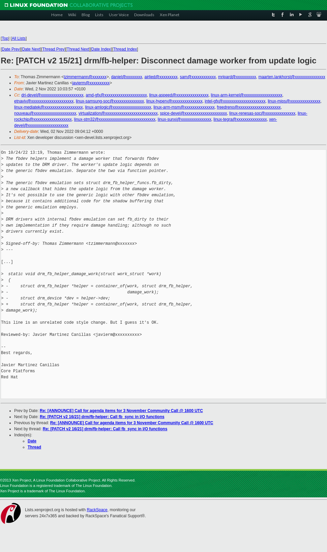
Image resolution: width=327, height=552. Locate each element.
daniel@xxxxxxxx (126, 77)
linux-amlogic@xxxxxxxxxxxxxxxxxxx (118, 107)
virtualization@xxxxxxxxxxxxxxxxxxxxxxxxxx (118, 113)
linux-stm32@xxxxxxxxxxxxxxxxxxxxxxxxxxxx (115, 119)
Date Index (101, 49)
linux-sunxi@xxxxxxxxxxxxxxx (184, 119)
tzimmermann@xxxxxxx (85, 77)
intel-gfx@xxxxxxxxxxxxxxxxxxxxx (235, 101)
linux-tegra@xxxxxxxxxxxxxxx (240, 119)
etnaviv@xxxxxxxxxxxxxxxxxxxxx (43, 101)
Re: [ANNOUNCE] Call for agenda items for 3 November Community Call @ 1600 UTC (121, 410)
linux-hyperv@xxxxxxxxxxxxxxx (174, 101)
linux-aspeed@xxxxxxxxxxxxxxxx (178, 95)
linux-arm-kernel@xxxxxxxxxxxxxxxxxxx (246, 95)
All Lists (19, 38)
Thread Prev (53, 49)
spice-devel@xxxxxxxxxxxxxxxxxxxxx (193, 113)
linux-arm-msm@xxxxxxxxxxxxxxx (184, 107)
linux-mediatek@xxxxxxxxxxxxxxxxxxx (48, 107)
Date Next (31, 49)
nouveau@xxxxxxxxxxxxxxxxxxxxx (45, 113)
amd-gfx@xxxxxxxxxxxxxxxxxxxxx (116, 95)
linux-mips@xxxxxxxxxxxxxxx (294, 101)
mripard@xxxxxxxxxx (237, 77)
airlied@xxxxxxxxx (161, 77)
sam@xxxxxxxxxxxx (198, 77)
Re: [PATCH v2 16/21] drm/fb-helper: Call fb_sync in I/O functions (102, 416)
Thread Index (125, 49)
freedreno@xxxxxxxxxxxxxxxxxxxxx (249, 107)
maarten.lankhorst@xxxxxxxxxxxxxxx (291, 77)
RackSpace (97, 509)
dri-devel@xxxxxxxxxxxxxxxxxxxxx (52, 95)
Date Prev (11, 49)
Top (5, 38)
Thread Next (78, 49)
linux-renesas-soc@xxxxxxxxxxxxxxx (262, 113)
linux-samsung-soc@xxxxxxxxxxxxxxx (110, 101)
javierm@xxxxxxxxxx (91, 83)
